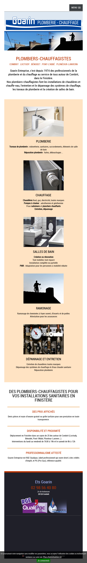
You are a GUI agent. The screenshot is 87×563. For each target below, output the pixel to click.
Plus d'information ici (52, 557)
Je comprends (43, 560)
